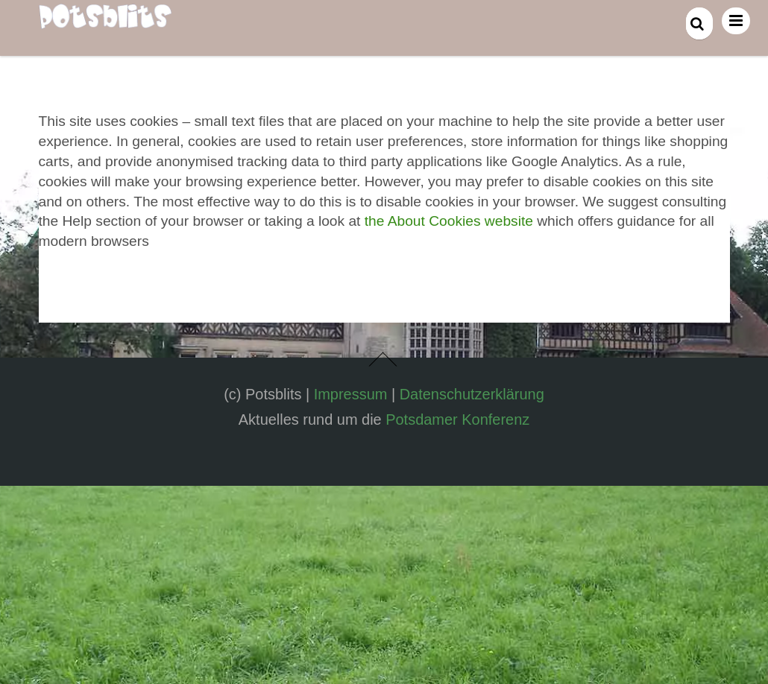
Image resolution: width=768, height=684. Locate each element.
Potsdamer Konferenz (457, 419)
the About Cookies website (449, 221)
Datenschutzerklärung (472, 394)
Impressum (351, 394)
